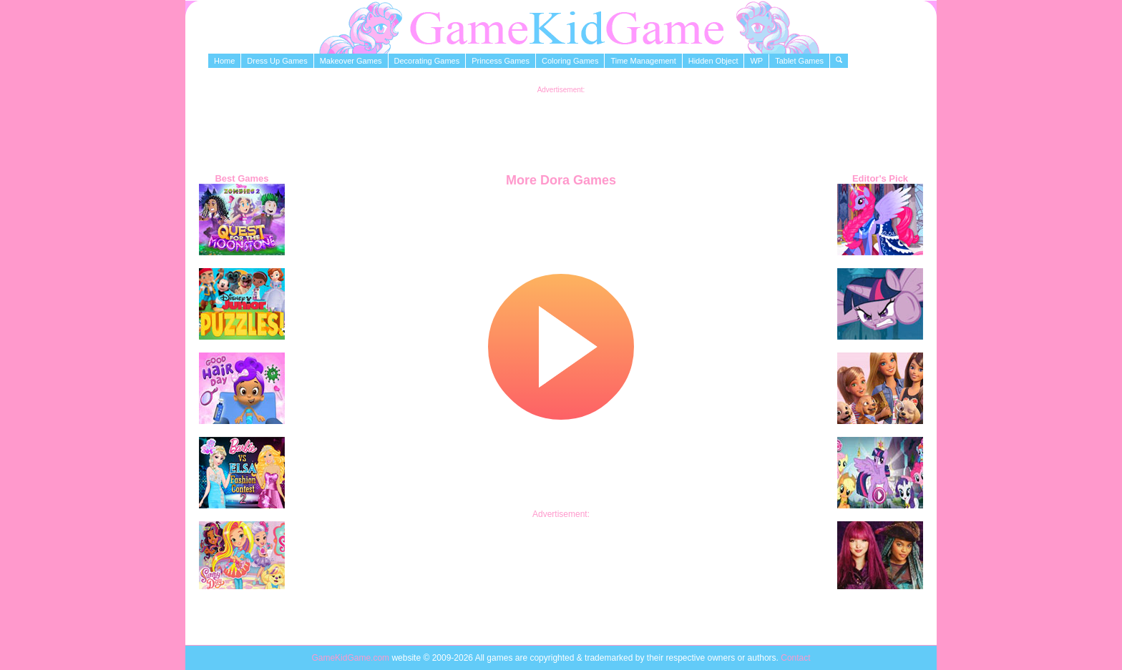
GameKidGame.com (351, 658)
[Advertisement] (561, 126)
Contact (795, 658)
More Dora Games (561, 180)
